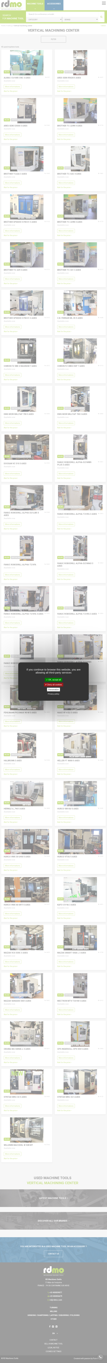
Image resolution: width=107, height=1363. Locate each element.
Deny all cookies (53, 684)
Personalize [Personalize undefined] (53, 689)
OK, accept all (53, 680)
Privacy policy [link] (53, 694)
